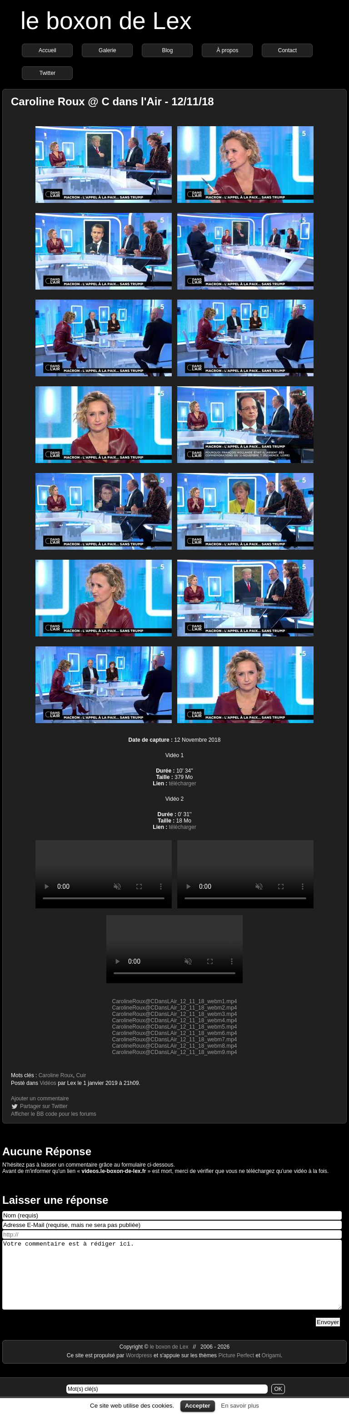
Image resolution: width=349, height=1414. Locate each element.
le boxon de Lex (106, 20)
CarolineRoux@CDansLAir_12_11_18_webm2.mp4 (174, 1008)
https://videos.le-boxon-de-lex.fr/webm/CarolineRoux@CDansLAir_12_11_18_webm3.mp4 (103, 874)
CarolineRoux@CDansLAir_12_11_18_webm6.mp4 (174, 1033)
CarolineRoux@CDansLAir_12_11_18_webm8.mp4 (174, 1046)
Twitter (47, 73)
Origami (271, 1369)
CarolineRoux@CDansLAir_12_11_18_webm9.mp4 (174, 1052)
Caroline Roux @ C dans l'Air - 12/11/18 (112, 101)
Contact (287, 50)
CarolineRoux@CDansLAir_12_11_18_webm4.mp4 (174, 1020)
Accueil (47, 50)
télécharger (182, 783)
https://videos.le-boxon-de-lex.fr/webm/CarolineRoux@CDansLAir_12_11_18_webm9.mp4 (174, 949)
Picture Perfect (236, 1369)
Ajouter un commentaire (40, 1098)
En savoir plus (240, 1405)
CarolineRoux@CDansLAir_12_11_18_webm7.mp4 (174, 1039)
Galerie (107, 50)
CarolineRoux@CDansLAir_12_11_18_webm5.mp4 (174, 1027)
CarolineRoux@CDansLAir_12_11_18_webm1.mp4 (174, 1001)
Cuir (81, 1075)
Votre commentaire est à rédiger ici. (172, 1281)
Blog (167, 50)
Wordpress (140, 1369)
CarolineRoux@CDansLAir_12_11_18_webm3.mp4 (174, 1014)
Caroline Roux (56, 1075)
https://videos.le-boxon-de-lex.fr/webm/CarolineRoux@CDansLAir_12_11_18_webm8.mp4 (245, 874)
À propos (227, 50)
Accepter (197, 1405)
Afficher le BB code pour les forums (53, 1114)
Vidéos (48, 1083)
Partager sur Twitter (43, 1106)
